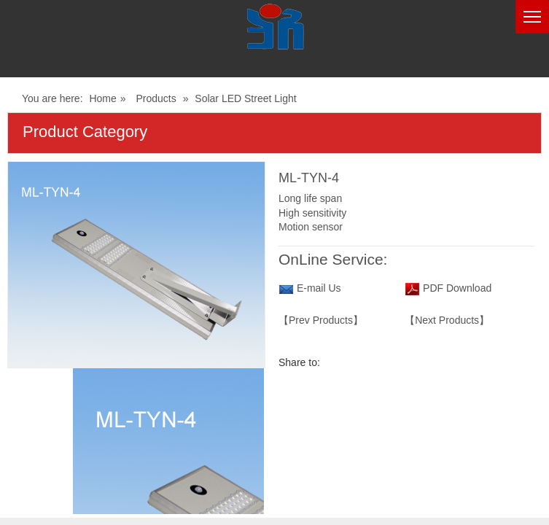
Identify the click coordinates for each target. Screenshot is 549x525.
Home (102, 98)
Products (156, 98)
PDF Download (455, 288)
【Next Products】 (447, 320)
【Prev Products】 (321, 320)
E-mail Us (319, 288)
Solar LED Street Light (245, 98)
